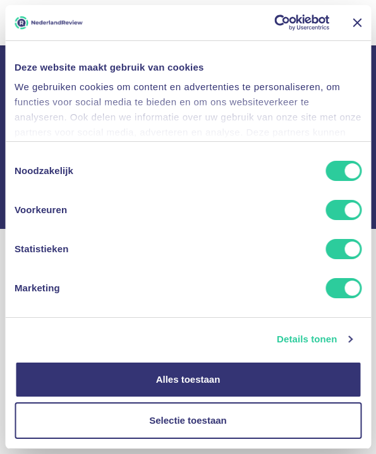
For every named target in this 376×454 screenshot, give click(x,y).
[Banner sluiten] (357, 22)
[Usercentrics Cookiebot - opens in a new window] (274, 23)
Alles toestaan (188, 379)
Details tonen (307, 340)
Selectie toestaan (188, 420)
